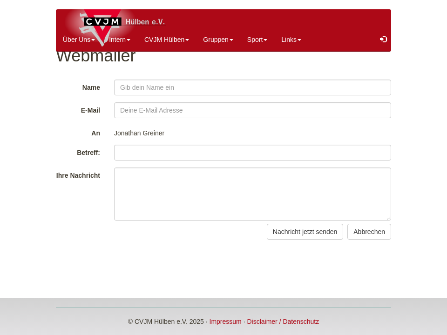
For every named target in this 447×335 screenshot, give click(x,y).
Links (291, 39)
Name (91, 87)
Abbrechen (369, 231)
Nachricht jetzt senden (305, 231)
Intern (119, 39)
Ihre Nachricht (78, 175)
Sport (257, 39)
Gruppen (218, 39)
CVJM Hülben (166, 39)
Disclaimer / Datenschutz (283, 321)
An (95, 133)
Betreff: (88, 152)
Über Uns (79, 39)
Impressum (226, 321)
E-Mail (90, 110)
